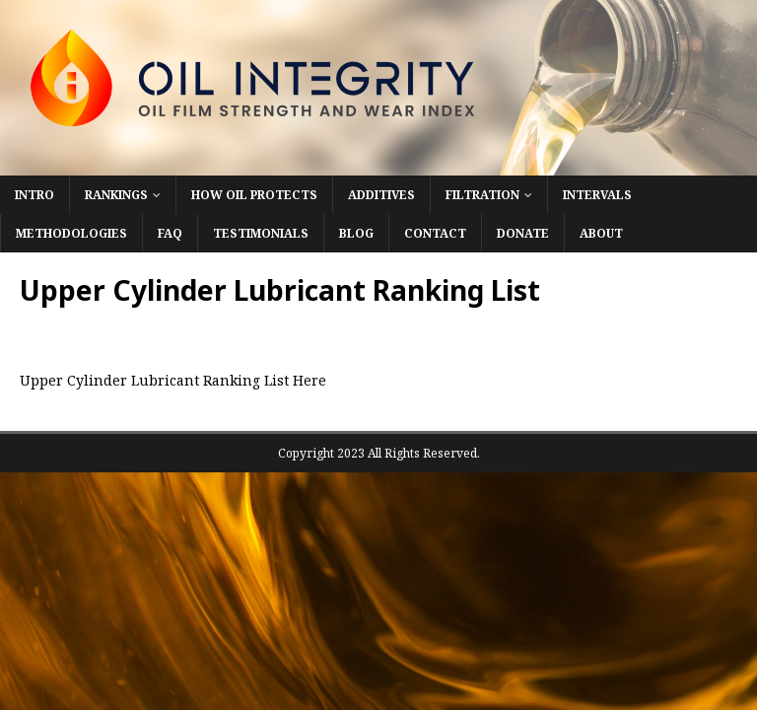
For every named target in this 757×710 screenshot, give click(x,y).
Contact (435, 233)
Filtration (482, 194)
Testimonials (261, 233)
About (601, 233)
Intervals (597, 194)
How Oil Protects (254, 194)
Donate (523, 233)
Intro (34, 194)
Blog (356, 233)
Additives (381, 194)
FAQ (170, 233)
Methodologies (71, 233)
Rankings (116, 194)
